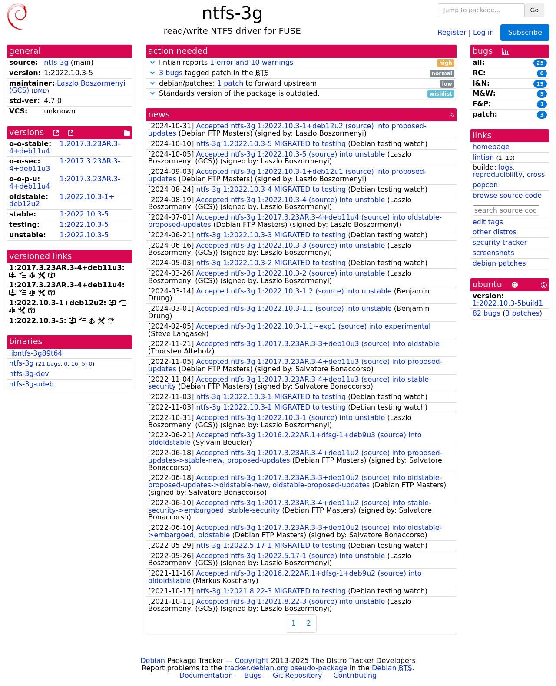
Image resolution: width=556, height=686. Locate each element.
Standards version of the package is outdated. (301, 93)
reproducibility (498, 174)
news (159, 115)
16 (74, 363)
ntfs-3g (56, 62)
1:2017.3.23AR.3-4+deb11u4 (64, 147)
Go (534, 10)
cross (536, 174)
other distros (494, 232)
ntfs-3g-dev (29, 374)
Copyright (251, 660)
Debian (152, 660)
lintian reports (301, 63)
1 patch (230, 83)
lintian (483, 157)
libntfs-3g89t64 (36, 353)
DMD (40, 90)
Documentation (206, 675)
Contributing (355, 675)
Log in (483, 32)
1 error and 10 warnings (251, 62)
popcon (485, 185)
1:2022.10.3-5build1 (508, 303)
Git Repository (297, 675)
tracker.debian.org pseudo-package (286, 668)
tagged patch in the (301, 73)
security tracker (500, 242)
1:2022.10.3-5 (84, 214)
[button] (152, 62)
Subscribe (525, 32)
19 (540, 84)
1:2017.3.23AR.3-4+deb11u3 (64, 165)
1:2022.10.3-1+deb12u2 (62, 200)
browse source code (507, 195)
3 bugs (170, 73)
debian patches (499, 263)
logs (506, 167)
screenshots (493, 253)
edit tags (488, 222)
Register (452, 32)
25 (540, 63)
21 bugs (49, 363)
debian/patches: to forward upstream (301, 83)
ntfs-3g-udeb (31, 384)
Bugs (252, 675)
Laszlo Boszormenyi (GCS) (67, 87)
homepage (491, 147)
